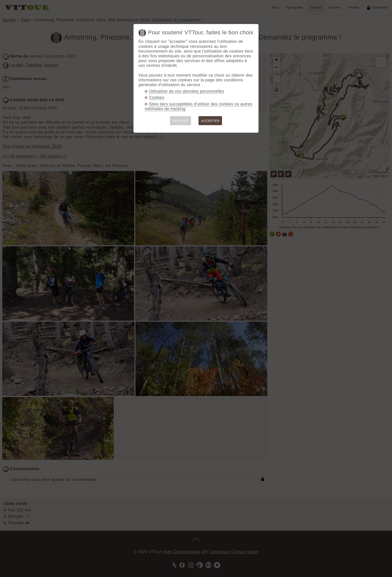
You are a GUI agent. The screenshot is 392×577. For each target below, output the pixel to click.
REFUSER (180, 121)
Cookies (156, 97)
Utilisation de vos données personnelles (186, 91)
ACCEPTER (210, 121)
